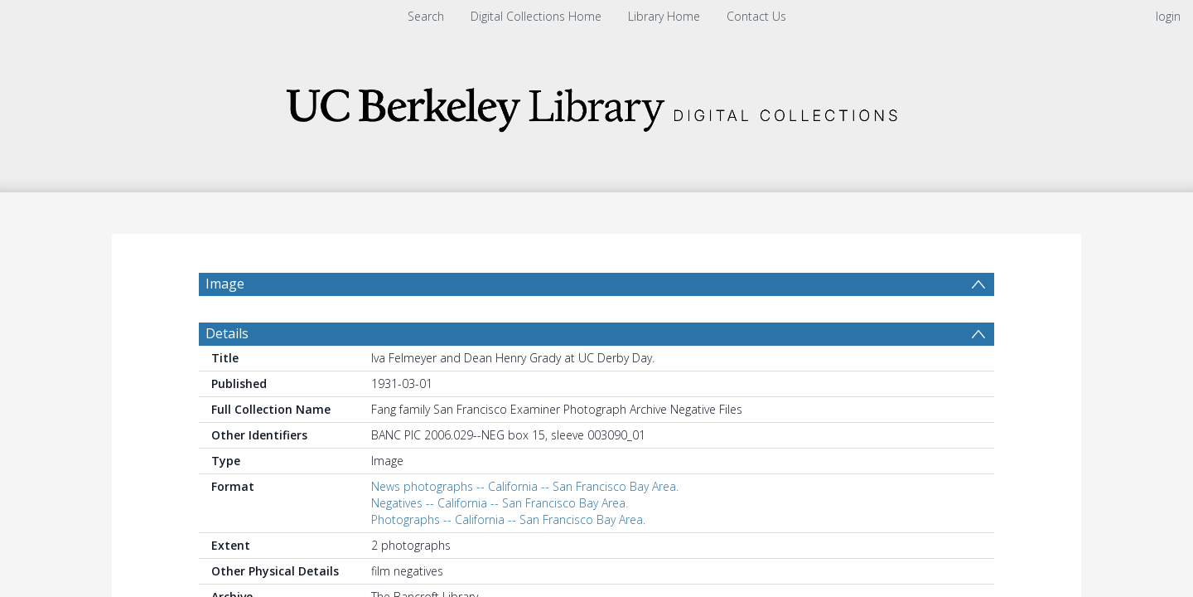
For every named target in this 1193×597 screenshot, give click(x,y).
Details (227, 333)
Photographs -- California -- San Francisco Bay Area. (508, 519)
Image (224, 283)
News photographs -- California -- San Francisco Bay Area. (525, 486)
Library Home (664, 16)
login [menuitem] (1168, 16)
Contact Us (756, 16)
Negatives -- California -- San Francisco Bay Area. (499, 503)
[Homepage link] (596, 104)
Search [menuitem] (426, 16)
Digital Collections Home (536, 16)
